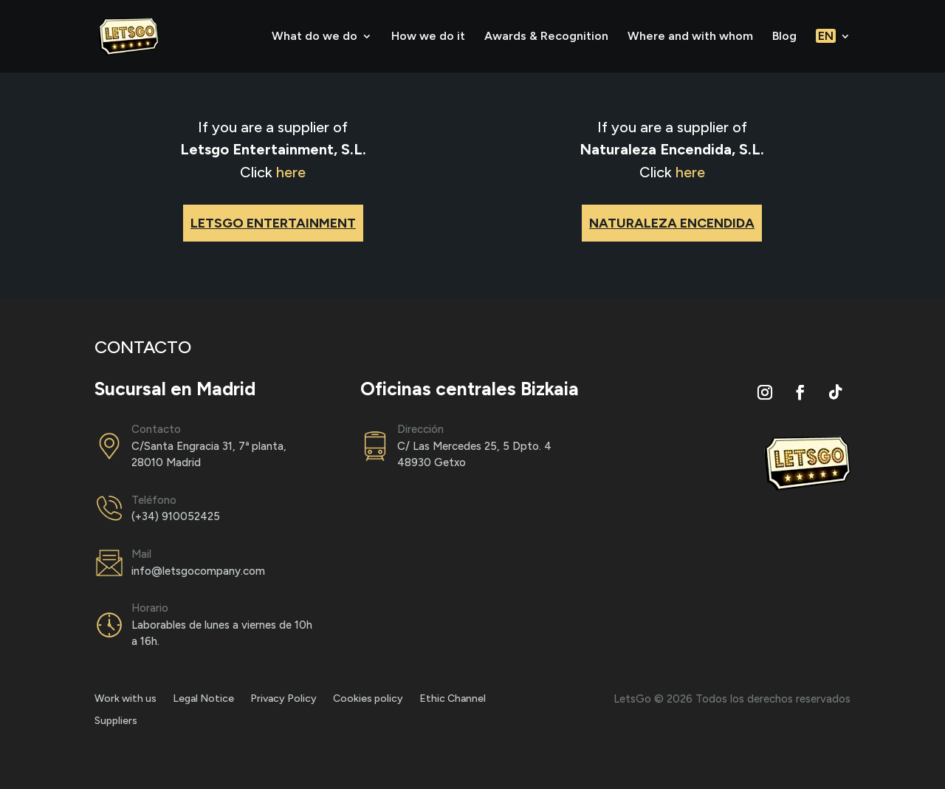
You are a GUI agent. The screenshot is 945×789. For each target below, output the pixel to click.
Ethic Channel (452, 699)
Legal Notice (203, 699)
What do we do (314, 37)
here (291, 172)
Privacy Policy (283, 699)
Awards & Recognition (546, 37)
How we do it (428, 37)
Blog (784, 37)
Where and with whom (690, 37)
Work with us (125, 699)
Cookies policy (368, 699)
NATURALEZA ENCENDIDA (672, 223)
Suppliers (115, 721)
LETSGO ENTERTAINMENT (273, 223)
